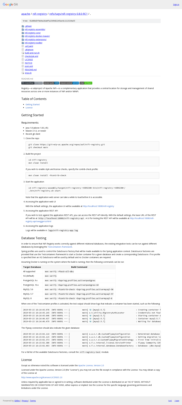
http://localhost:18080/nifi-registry (98, 206)
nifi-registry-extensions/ (35, 39)
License (29, 107)
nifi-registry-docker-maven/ (37, 36)
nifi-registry (40, 14)
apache (25, 14)
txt (170, 400)
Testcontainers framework (60, 246)
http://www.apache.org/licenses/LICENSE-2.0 (41, 377)
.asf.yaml (29, 46)
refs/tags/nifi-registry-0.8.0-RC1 (68, 14)
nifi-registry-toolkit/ (33, 42)
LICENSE (29, 59)
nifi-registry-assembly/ (35, 29)
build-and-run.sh (32, 52)
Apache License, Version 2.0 (91, 365)
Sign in (176, 4)
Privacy (25, 400)
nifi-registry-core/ (33, 32)
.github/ (28, 26)
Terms (33, 400)
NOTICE (28, 63)
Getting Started (33, 104)
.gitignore (29, 49)
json (177, 400)
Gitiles (17, 400)
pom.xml (29, 66)
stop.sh (28, 73)
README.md (31, 69)
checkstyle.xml (31, 56)
